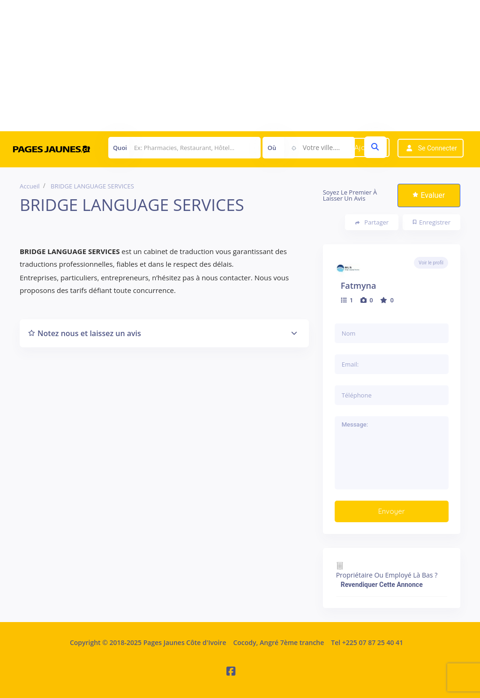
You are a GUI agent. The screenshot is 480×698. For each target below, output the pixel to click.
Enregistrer (431, 222)
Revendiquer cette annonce (382, 584)
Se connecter (437, 148)
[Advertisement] (240, 65)
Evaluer (428, 195)
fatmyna (358, 285)
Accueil (30, 186)
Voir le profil (431, 262)
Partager (372, 222)
